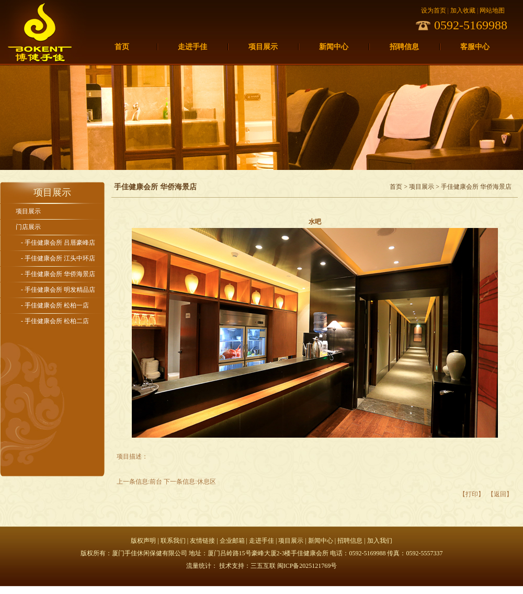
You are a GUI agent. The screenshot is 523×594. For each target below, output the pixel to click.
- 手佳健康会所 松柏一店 (55, 305)
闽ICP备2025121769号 (307, 565)
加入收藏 (462, 10)
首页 (122, 47)
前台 (156, 481)
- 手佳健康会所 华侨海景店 (58, 274)
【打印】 (471, 494)
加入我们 (379, 540)
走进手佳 (192, 47)
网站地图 (492, 10)
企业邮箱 (232, 540)
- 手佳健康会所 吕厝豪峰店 (58, 242)
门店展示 (28, 227)
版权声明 (143, 540)
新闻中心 (333, 47)
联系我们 (173, 540)
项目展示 (263, 47)
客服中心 (475, 47)
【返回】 (500, 494)
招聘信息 (404, 47)
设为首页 (433, 10)
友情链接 (202, 540)
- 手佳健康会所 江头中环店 (58, 258)
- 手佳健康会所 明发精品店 (58, 289)
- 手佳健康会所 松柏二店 (55, 321)
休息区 (206, 481)
